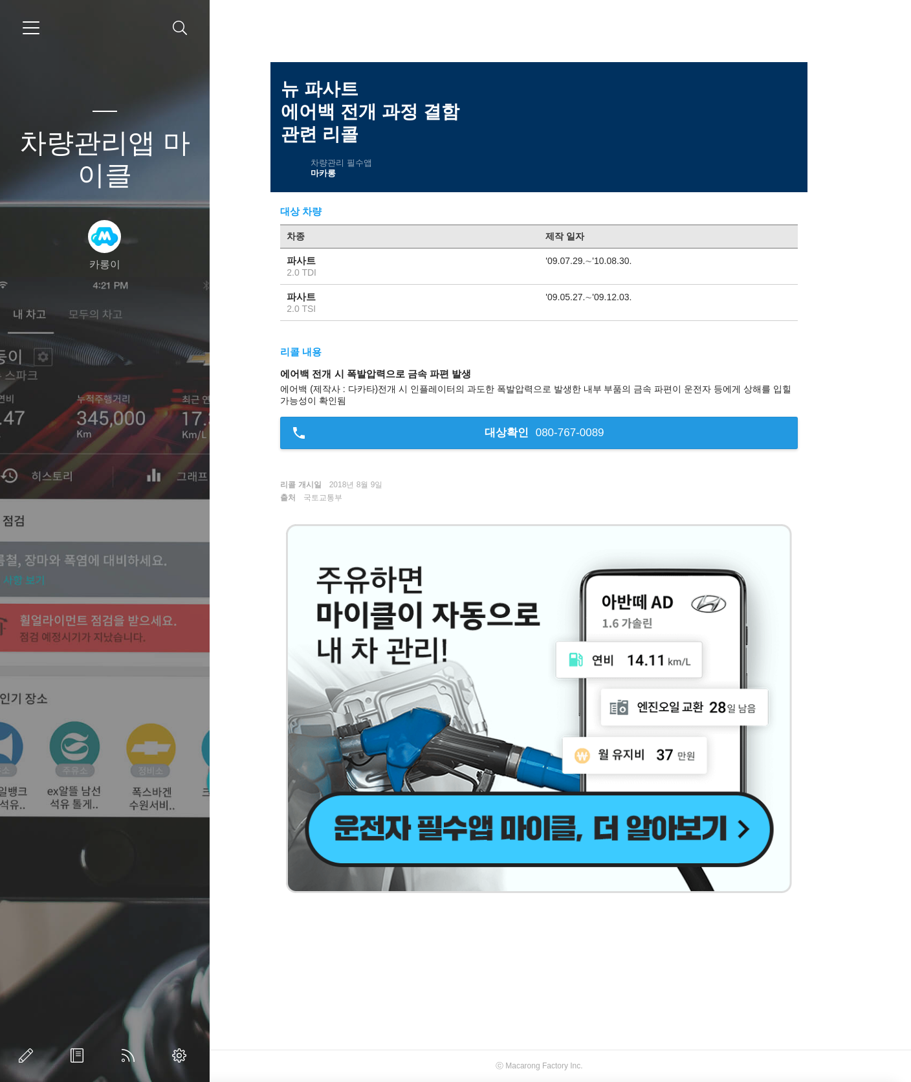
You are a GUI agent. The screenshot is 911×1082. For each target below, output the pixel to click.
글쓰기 (28, 1055)
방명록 (79, 1055)
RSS (130, 1055)
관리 (181, 1055)
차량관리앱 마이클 (104, 158)
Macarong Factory (558, 1065)
